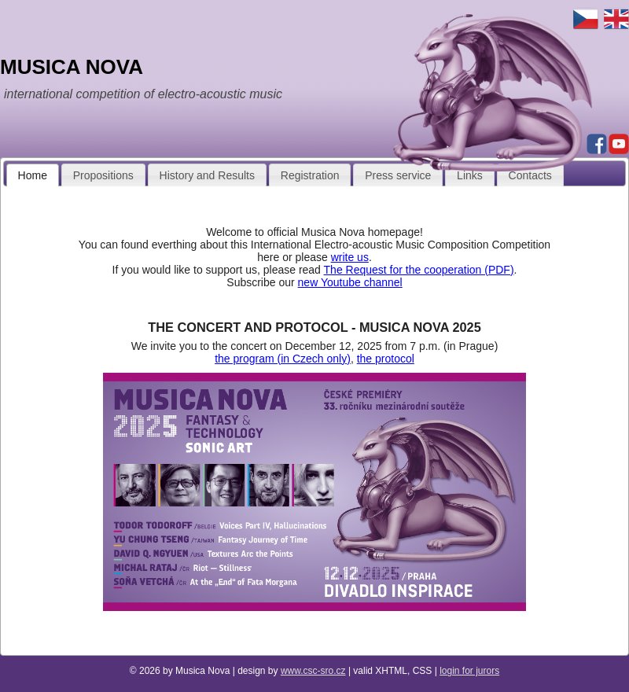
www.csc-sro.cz (313, 670)
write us (350, 257)
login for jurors (469, 670)
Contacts (530, 175)
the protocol (385, 358)
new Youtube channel (350, 282)
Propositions (103, 175)
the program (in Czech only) (283, 358)
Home (32, 175)
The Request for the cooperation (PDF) (419, 269)
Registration (310, 175)
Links (470, 175)
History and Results (207, 175)
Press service (398, 175)
